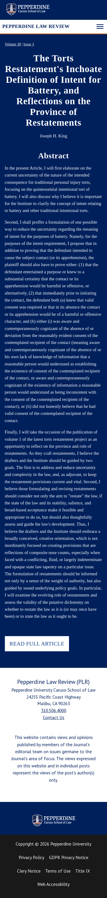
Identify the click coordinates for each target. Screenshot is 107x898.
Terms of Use (58, 871)
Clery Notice (29, 871)
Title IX (82, 871)
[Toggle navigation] (100, 26)
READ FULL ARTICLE (37, 644)
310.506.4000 (53, 710)
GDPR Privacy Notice (68, 857)
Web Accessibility (53, 884)
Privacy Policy (31, 857)
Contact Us (53, 717)
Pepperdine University (70, 844)
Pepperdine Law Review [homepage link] (27, 9)
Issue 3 (29, 44)
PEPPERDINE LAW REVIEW (35, 26)
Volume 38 (13, 44)
